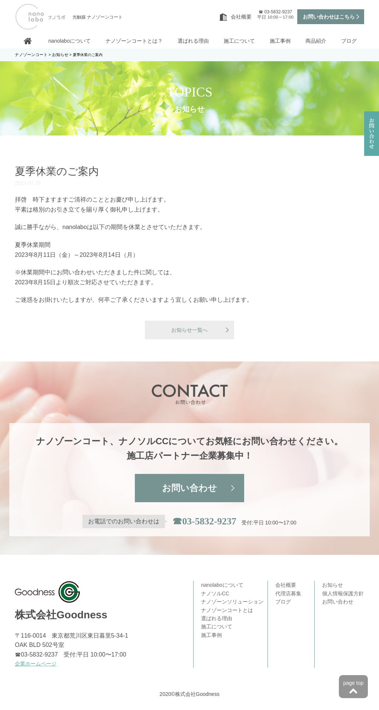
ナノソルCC (215, 594)
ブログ (349, 41)
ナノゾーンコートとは (227, 611)
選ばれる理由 (193, 41)
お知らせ (332, 586)
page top (353, 688)
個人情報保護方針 (343, 594)
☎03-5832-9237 (204, 522)
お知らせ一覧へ (189, 330)
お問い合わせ (189, 489)
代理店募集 (288, 594)
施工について (239, 41)
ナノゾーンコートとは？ (134, 41)
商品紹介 (315, 41)
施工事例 (280, 41)
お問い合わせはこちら (329, 17)
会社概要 (236, 17)
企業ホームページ (35, 664)
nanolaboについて (69, 41)
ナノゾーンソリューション (232, 602)
